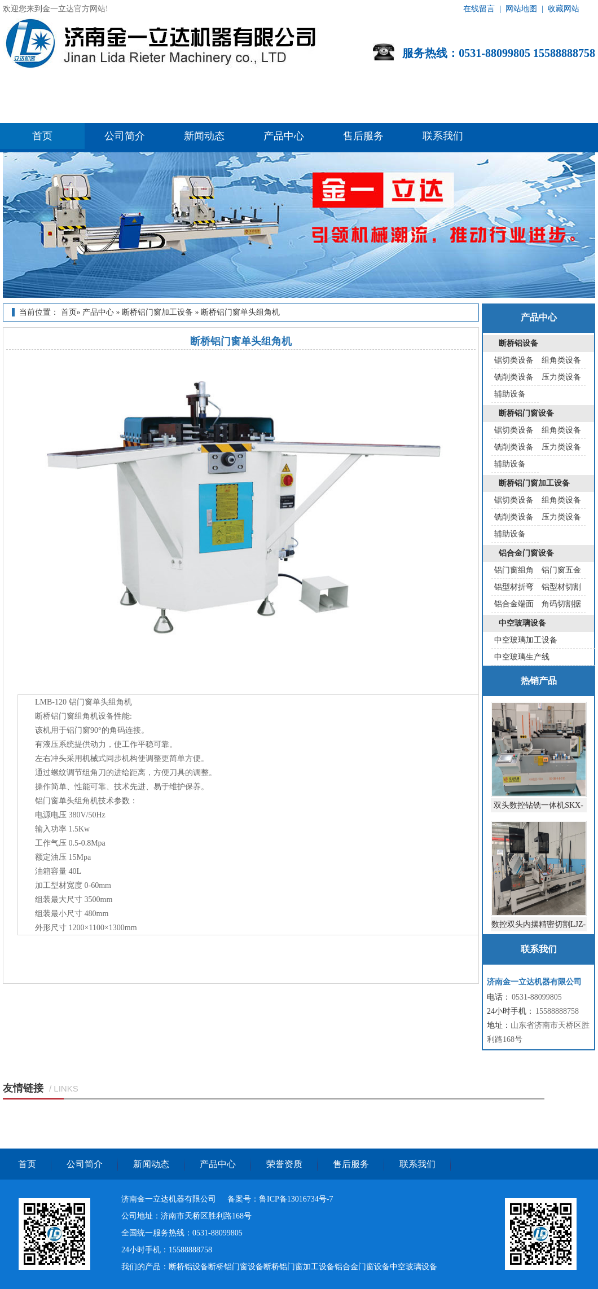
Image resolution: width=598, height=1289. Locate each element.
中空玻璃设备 (522, 623)
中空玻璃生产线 (521, 657)
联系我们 (443, 136)
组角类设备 (561, 360)
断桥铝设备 (518, 343)
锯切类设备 (514, 360)
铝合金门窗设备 (526, 553)
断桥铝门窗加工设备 (157, 312)
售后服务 (363, 136)
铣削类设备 (514, 377)
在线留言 (479, 9)
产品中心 (283, 136)
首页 (42, 136)
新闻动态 (204, 136)
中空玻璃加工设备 (525, 640)
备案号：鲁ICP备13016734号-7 (280, 1199)
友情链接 (23, 1088)
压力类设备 (561, 377)
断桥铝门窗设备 (526, 413)
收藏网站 (563, 9)
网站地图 (521, 9)
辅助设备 (510, 394)
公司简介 (124, 136)
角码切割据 (561, 604)
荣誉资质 (284, 1164)
